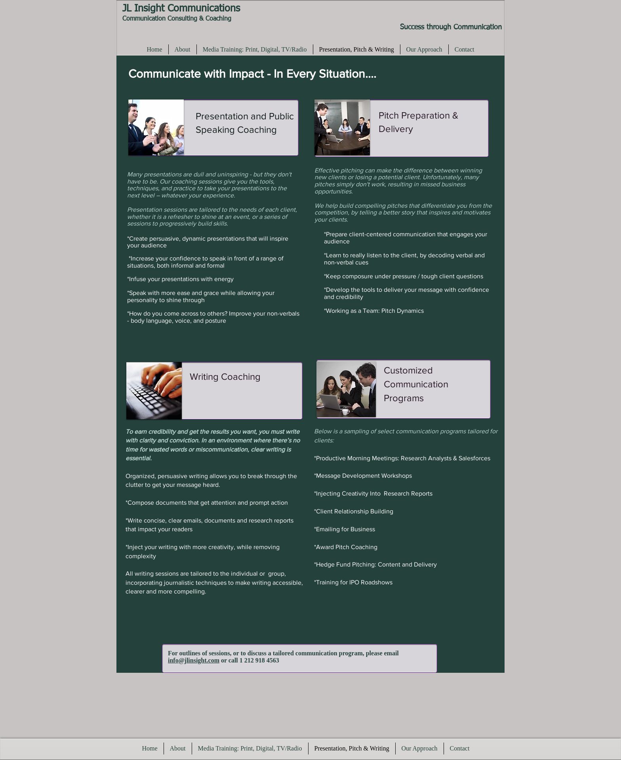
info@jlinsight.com (193, 660)
